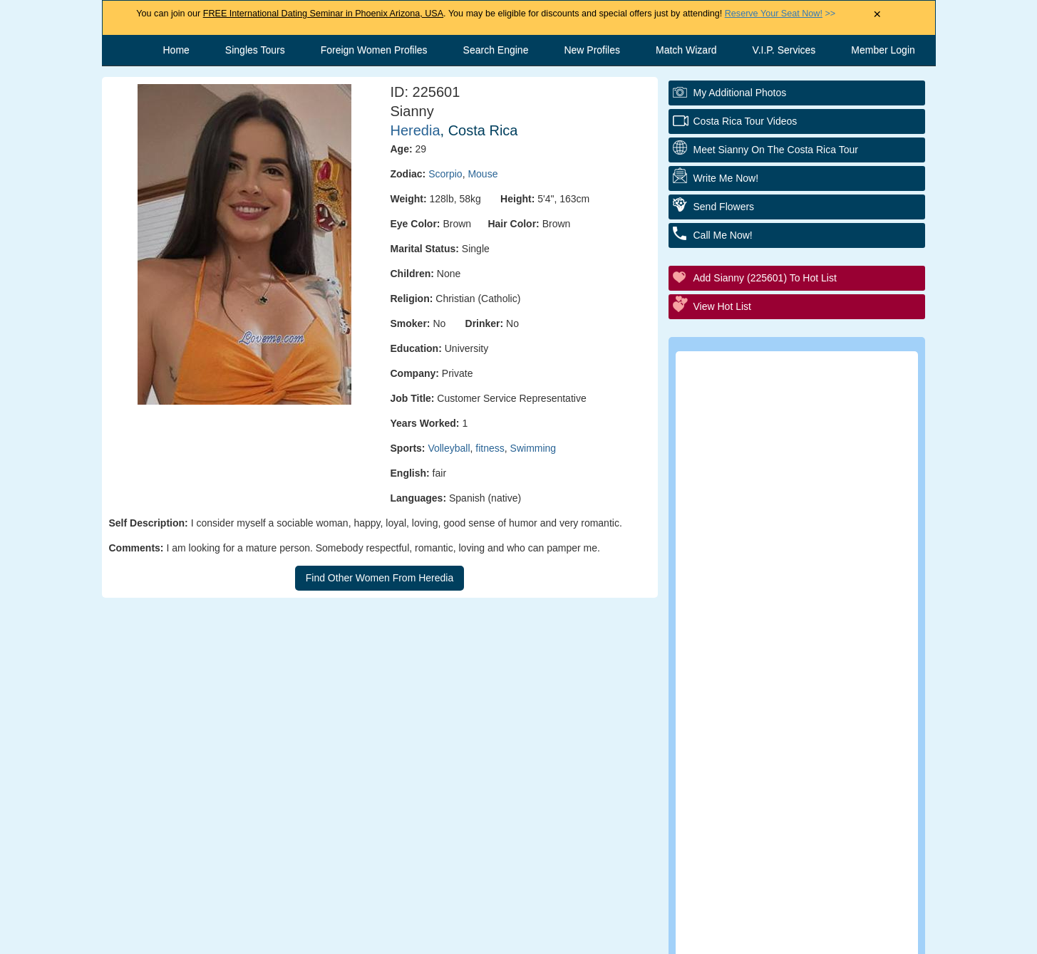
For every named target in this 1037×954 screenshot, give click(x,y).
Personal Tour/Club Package (794, 466)
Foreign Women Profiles (374, 50)
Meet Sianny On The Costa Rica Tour (775, 149)
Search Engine (496, 50)
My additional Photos (740, 92)
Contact (400, 936)
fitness (489, 448)
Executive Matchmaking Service (803, 584)
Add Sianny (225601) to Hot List (765, 278)
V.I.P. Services (784, 50)
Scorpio (445, 174)
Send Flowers (724, 206)
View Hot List (722, 306)
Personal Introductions (780, 427)
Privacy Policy (623, 936)
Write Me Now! (726, 178)
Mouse (482, 174)
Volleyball (449, 448)
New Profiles (592, 50)
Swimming (533, 448)
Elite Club (746, 505)
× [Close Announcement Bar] (877, 14)
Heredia (415, 130)
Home (176, 50)
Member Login (883, 50)
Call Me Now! (723, 235)
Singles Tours (255, 50)
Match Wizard (686, 50)
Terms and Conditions (504, 936)
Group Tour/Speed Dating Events (805, 545)
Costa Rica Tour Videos (745, 121)
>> (780, 14)
